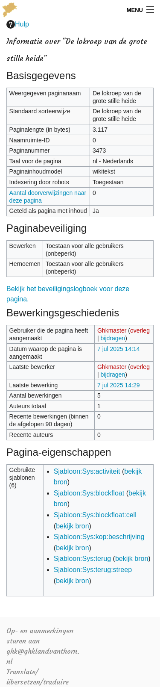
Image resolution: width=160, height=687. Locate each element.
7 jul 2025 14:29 (118, 385)
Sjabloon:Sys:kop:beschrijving (99, 536)
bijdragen (113, 338)
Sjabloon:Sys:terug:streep (93, 569)
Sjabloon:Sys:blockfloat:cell (95, 515)
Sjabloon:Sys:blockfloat (89, 493)
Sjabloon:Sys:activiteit (87, 471)
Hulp (17, 24)
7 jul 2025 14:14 (118, 348)
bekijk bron (72, 526)
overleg (140, 330)
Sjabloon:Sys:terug (82, 558)
